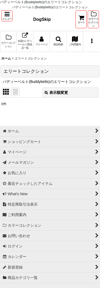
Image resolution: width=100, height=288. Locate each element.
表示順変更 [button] (56, 92)
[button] (7, 15)
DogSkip (42, 19)
